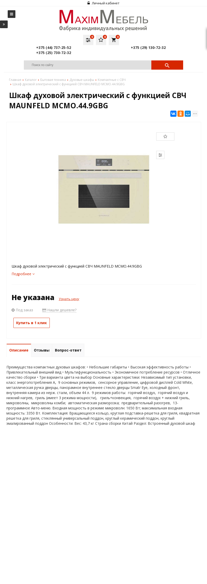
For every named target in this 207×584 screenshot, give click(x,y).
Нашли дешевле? (59, 309)
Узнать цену (69, 298)
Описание (18, 350)
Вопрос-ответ (68, 350)
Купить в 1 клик (31, 322)
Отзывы (42, 350)
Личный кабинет (103, 3)
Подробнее (23, 273)
